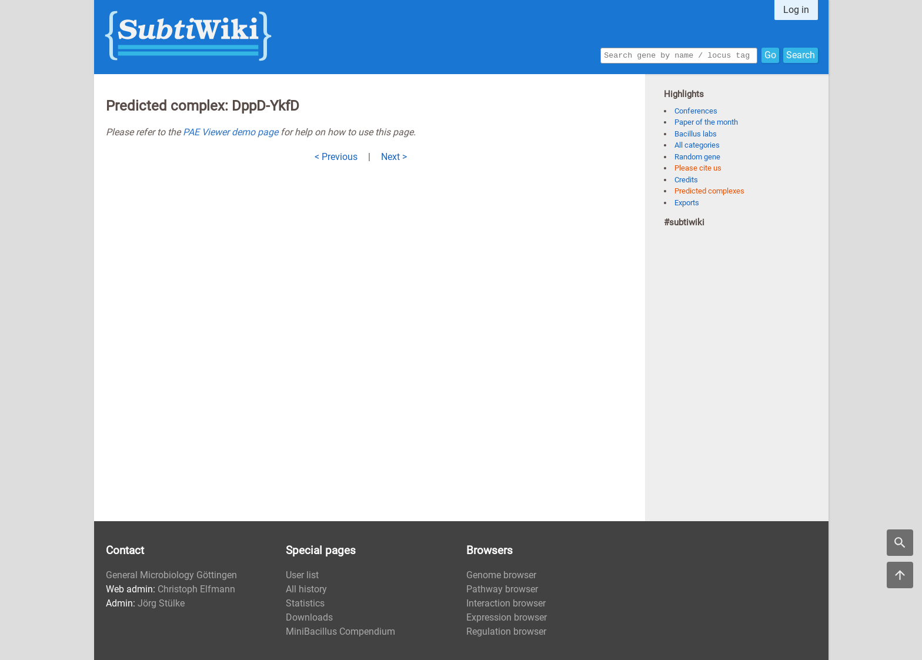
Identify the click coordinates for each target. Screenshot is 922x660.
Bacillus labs (695, 133)
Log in (796, 9)
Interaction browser (506, 603)
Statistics (305, 603)
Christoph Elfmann (196, 589)
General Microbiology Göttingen (171, 575)
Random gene (697, 156)
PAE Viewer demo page (230, 132)
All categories (697, 145)
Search (800, 54)
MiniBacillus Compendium (340, 631)
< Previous (336, 156)
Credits (686, 179)
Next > (394, 156)
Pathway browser (502, 589)
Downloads (309, 617)
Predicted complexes (709, 190)
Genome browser (501, 575)
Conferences (695, 110)
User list (302, 575)
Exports (686, 202)
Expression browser (506, 617)
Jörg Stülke (161, 603)
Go (770, 54)
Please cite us (697, 168)
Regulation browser (506, 631)
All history (306, 589)
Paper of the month (706, 122)
